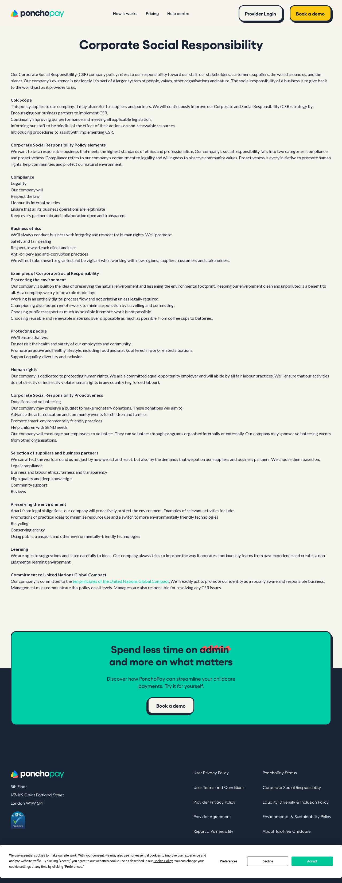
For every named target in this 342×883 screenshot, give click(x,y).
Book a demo (310, 13)
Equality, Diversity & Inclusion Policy (296, 801)
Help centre (178, 13)
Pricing (152, 13)
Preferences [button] (73, 867)
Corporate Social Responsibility (292, 787)
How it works (125, 13)
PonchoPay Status (280, 772)
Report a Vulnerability (213, 831)
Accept (312, 861)
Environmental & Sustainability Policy (297, 816)
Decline (267, 861)
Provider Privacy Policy (214, 801)
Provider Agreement (212, 816)
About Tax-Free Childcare (287, 831)
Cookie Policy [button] (163, 861)
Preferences (229, 861)
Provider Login (260, 13)
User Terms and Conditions (218, 787)
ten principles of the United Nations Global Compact (121, 581)
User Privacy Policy (211, 772)
